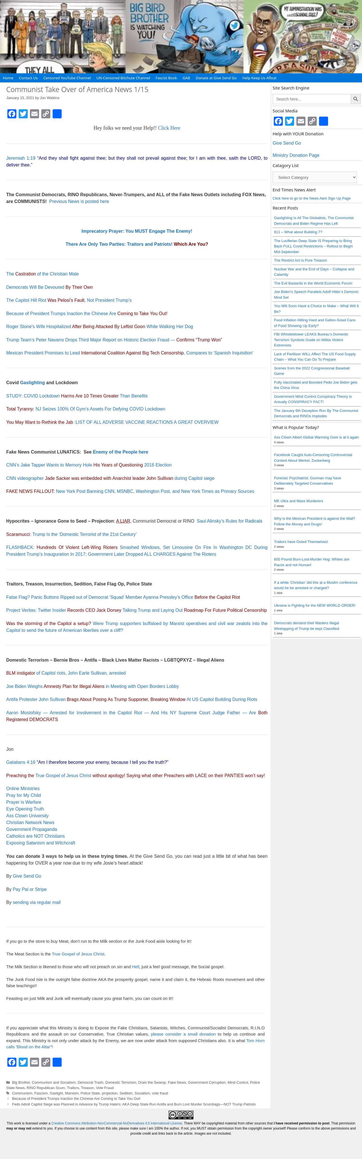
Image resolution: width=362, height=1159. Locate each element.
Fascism (41, 1093)
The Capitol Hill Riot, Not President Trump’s (69, 300)
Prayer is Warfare (23, 802)
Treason (87, 1088)
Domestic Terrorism (120, 1082)
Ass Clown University (27, 815)
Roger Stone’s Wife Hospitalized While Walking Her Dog (99, 326)
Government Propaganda (31, 829)
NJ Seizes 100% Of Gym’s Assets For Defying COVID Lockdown (85, 409)
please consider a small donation (183, 1034)
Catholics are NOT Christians (35, 836)
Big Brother (21, 1082)
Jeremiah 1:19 (20, 158)
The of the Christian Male (42, 273)
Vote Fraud (105, 1088)
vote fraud (160, 1093)
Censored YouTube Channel (67, 77)
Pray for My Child (23, 795)
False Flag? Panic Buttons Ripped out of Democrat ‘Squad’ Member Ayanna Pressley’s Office (123, 597)
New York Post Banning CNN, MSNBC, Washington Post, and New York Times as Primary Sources (130, 491)
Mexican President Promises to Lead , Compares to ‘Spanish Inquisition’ (129, 352)
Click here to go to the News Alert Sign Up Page (312, 198)
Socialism (142, 1093)
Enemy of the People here (120, 452)
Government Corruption (207, 1082)
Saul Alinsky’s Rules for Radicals (229, 521)
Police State (90, 1093)
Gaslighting (32, 382)
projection (109, 1093)
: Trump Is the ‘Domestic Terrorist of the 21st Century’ (71, 534)
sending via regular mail (37, 902)
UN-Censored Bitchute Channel (123, 77)
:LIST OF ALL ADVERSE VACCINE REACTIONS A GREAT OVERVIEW (112, 422)
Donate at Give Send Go (216, 77)
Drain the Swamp (152, 1082)
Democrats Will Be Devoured (49, 287)
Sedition (126, 1093)
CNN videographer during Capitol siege (110, 478)
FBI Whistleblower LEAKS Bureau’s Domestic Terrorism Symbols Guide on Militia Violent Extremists (311, 339)
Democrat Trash (90, 1082)
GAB (186, 77)
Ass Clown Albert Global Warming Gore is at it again (316, 437)
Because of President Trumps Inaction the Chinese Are (86, 313)
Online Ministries (23, 788)
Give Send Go (27, 876)
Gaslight (56, 1093)
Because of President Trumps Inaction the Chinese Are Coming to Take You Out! (76, 1098)
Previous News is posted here (79, 201)
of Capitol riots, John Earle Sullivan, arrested (66, 673)
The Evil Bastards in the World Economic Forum (313, 283)
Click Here (169, 128)
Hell (135, 966)
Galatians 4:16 (20, 762)
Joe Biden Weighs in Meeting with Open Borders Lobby (92, 686)
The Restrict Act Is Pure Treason (300, 260)
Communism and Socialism (54, 1082)
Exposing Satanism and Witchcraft (40, 843)
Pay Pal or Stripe (30, 889)
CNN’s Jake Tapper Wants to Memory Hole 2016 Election (89, 465)
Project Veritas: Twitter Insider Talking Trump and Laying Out (136, 610)
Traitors (73, 1088)
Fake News (177, 1082)
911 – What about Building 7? (298, 232)
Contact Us (28, 77)
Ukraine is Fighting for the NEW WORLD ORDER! (314, 605)
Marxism (72, 1093)
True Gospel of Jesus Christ (63, 775)
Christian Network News (30, 822)
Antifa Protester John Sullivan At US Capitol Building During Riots (131, 699)
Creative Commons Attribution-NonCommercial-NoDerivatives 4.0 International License (116, 1123)
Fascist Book (166, 77)
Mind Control (238, 1082)
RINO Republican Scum (46, 1088)
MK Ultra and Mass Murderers (298, 501)
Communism (22, 1093)
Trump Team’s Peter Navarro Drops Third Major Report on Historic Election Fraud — (114, 339)
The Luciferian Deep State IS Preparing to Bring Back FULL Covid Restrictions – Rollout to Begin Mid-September (313, 246)
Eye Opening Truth (25, 809)
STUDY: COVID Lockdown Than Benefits (77, 396)
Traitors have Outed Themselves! (301, 542)
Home (8, 77)
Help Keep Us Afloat (259, 77)
